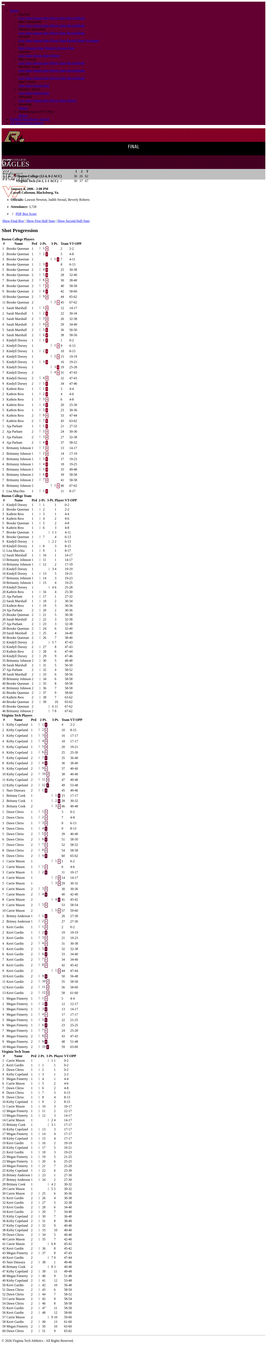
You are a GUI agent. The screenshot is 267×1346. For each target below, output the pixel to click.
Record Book (76, 18)
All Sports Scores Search (26, 123)
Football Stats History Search (29, 119)
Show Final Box (13, 221)
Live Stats (25, 18)
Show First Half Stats (40, 221)
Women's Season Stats (60, 48)
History (55, 55)
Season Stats (41, 18)
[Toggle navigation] (3, 4)
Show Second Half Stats (73, 221)
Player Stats (58, 18)
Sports (14, 10)
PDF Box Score (26, 214)
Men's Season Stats (31, 48)
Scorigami (92, 40)
